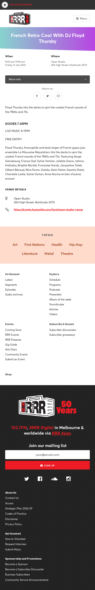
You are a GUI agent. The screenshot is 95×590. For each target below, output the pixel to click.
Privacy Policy (13, 524)
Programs (55, 284)
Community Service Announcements (26, 580)
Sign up (47, 465)
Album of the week (60, 299)
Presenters (55, 294)
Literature (30, 253)
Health (57, 244)
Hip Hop (75, 244)
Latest (8, 279)
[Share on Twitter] (48, 96)
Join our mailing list (48, 445)
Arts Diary (11, 349)
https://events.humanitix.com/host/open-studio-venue (48, 209)
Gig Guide (11, 344)
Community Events (16, 354)
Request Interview (15, 544)
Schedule (54, 279)
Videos (53, 314)
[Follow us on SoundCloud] (54, 479)
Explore (54, 274)
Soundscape (56, 304)
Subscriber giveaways (62, 334)
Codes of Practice (15, 513)
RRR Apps (61, 433)
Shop (8, 374)
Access (9, 503)
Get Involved (13, 533)
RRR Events (12, 334)
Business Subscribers (17, 574)
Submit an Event (15, 359)
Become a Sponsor (16, 564)
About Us (10, 492)
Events (9, 324)
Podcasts (54, 289)
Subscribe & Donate (61, 324)
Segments (11, 284)
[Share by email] (58, 96)
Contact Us (12, 498)
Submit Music (13, 549)
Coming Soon (13, 330)
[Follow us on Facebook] (40, 479)
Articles (53, 309)
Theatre (67, 253)
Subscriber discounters (62, 330)
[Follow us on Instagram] (68, 479)
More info (47, 79)
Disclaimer (11, 519)
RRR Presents (13, 339)
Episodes (10, 289)
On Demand (12, 274)
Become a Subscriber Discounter (24, 569)
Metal (49, 253)
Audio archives (14, 294)
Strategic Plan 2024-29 (18, 508)
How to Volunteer (15, 539)
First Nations (34, 244)
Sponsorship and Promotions (23, 558)
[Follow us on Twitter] (26, 479)
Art (15, 244)
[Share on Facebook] (37, 96)
